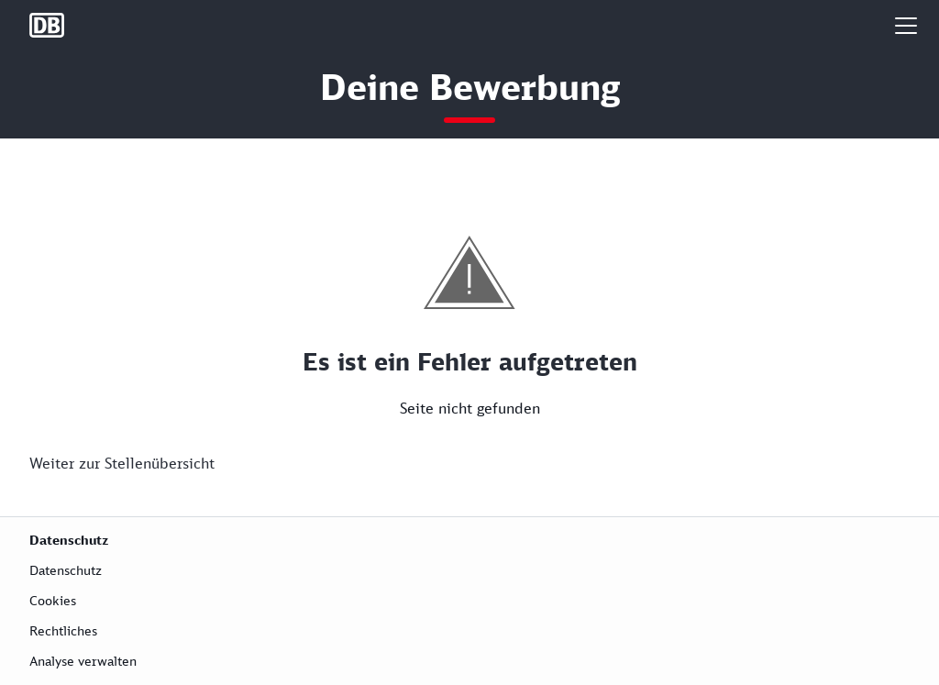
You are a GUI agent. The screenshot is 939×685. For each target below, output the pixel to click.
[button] (906, 25)
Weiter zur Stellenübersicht (122, 463)
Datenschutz (65, 570)
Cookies (52, 600)
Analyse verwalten (83, 660)
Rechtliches (63, 630)
